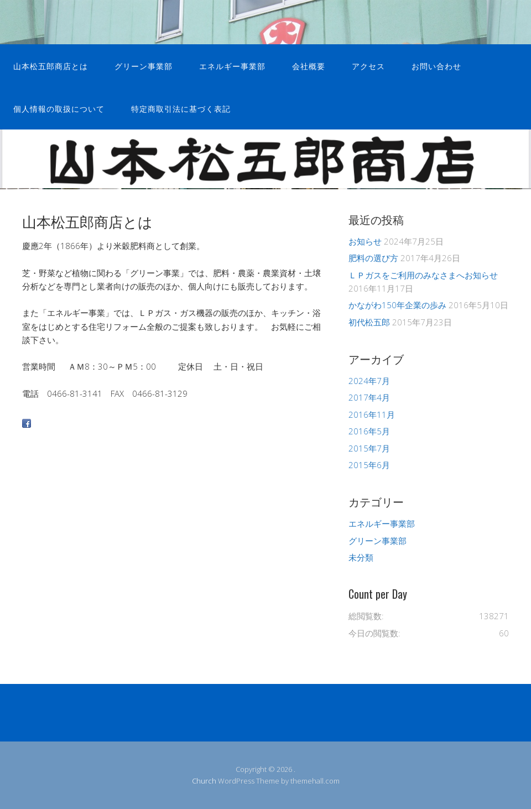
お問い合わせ (436, 65)
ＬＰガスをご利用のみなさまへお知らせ (423, 275)
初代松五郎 (369, 322)
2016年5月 (369, 431)
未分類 (360, 557)
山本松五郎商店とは (50, 65)
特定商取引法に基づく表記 (181, 108)
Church (204, 781)
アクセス (368, 65)
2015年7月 (369, 448)
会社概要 (308, 65)
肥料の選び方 (373, 257)
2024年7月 (369, 380)
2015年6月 (369, 464)
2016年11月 (371, 414)
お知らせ (365, 241)
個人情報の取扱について (59, 108)
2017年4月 (369, 397)
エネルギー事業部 (232, 65)
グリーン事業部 (143, 65)
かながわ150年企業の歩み (397, 304)
